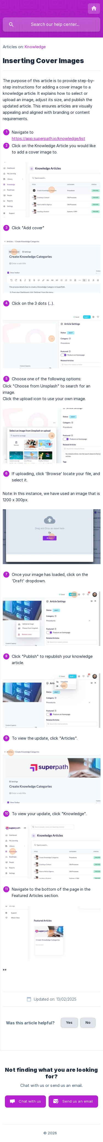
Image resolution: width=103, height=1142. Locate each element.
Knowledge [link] (35, 46)
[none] (94, 8)
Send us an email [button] (77, 1101)
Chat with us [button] (30, 1101)
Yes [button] (69, 1022)
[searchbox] (51, 24)
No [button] (87, 1022)
